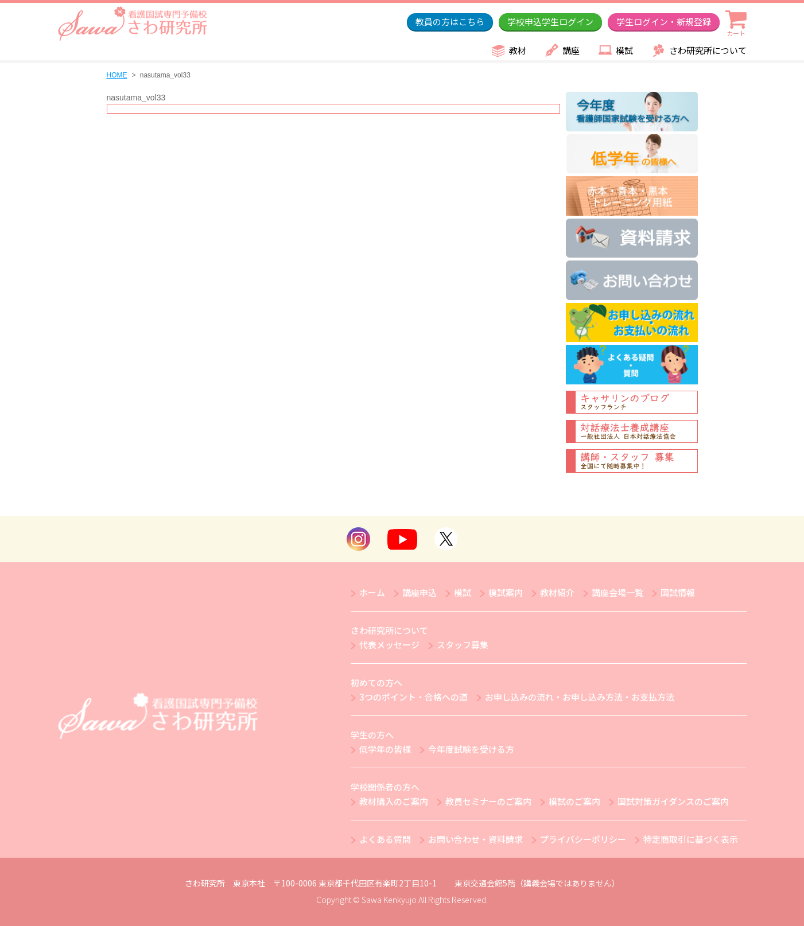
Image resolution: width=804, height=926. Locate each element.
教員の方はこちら (449, 21)
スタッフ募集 (462, 645)
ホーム (372, 592)
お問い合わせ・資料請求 (475, 839)
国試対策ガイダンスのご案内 (673, 801)
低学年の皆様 (385, 749)
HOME (117, 75)
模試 (624, 50)
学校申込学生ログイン (550, 21)
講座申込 (419, 592)
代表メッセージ (389, 645)
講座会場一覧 (617, 592)
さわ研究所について (708, 50)
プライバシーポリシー (583, 839)
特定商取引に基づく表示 (690, 839)
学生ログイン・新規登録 (663, 21)
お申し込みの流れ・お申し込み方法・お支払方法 (579, 697)
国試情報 (678, 592)
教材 (517, 50)
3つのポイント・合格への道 (413, 697)
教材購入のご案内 (393, 801)
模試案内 (505, 592)
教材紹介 (557, 592)
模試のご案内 (574, 801)
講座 (571, 50)
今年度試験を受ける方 (471, 749)
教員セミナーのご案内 (488, 801)
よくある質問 (385, 839)
